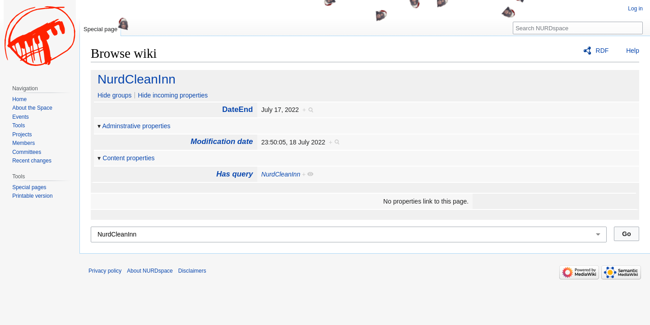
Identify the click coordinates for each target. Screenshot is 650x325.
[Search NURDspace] (578, 28)
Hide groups (115, 95)
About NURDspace (149, 271)
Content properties (128, 158)
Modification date (221, 141)
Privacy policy (104, 271)
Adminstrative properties (136, 126)
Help (632, 50)
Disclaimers (192, 271)
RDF (602, 50)
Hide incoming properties (173, 95)
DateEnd (237, 109)
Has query (234, 174)
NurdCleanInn (137, 79)
